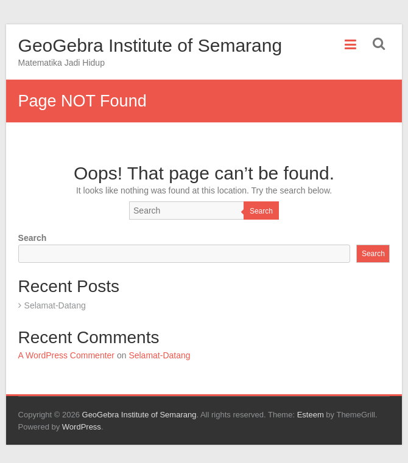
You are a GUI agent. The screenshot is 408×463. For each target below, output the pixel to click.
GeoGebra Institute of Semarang (150, 45)
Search (261, 211)
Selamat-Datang (55, 305)
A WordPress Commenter (66, 355)
